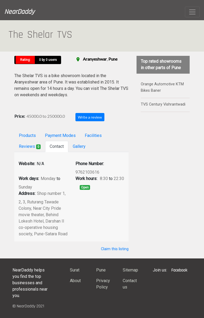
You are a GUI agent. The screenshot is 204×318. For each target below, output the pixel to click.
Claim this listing (115, 249)
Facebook (179, 270)
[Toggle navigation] (192, 12)
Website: (27, 163)
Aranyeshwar (95, 58)
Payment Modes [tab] (60, 135)
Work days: (29, 178)
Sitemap (130, 270)
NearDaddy (19, 11)
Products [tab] (27, 135)
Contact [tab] (57, 146)
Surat (74, 270)
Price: (19, 116)
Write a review (90, 117)
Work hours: (86, 178)
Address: (27, 193)
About (75, 280)
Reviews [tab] (30, 146)
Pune (112, 58)
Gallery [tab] (79, 146)
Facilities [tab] (93, 135)
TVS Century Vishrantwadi (163, 104)
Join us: (160, 270)
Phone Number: (89, 163)
